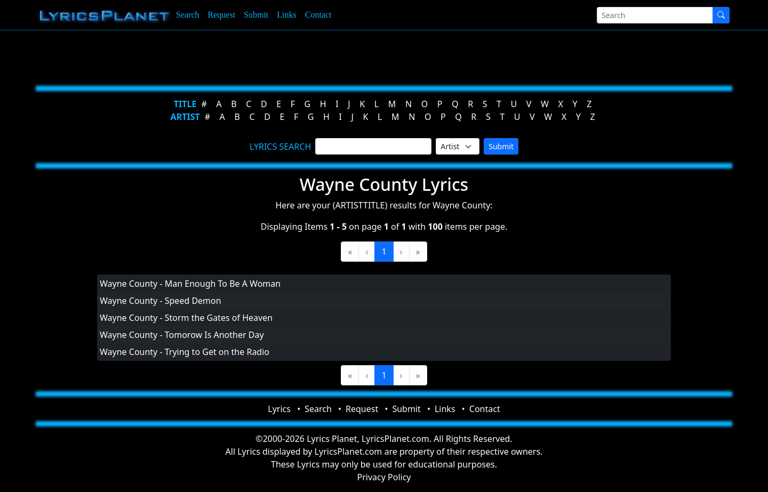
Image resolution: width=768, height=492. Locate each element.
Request (222, 14)
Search (187, 14)
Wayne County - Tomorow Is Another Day (182, 335)
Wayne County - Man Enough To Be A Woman (190, 283)
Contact (318, 14)
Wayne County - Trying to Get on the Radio (184, 352)
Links (286, 14)
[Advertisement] (331, 56)
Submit (256, 14)
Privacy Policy (384, 477)
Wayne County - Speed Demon (160, 301)
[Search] (655, 15)
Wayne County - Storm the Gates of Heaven (186, 318)
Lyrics (279, 409)
